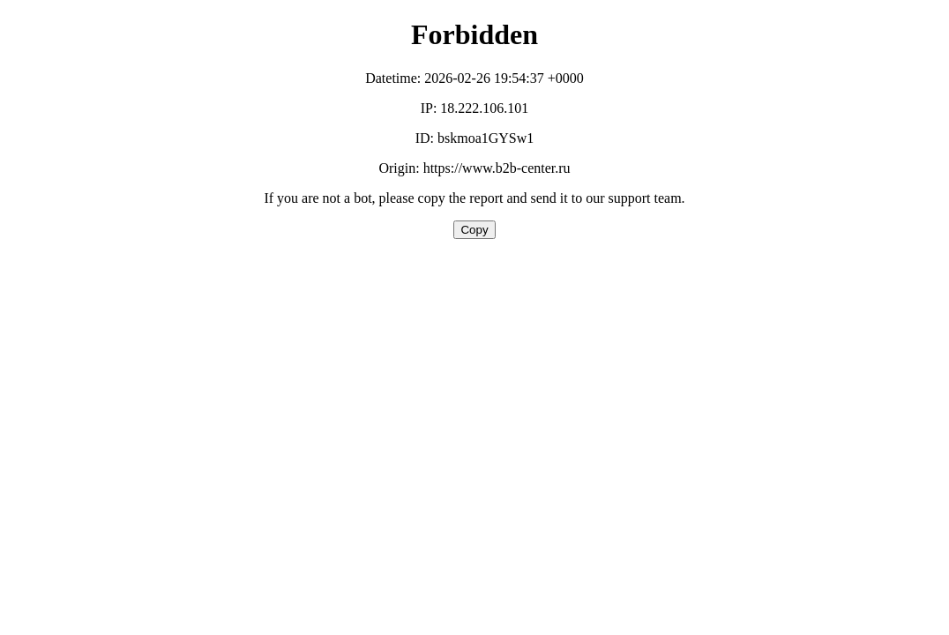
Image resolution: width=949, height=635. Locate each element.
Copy (474, 229)
